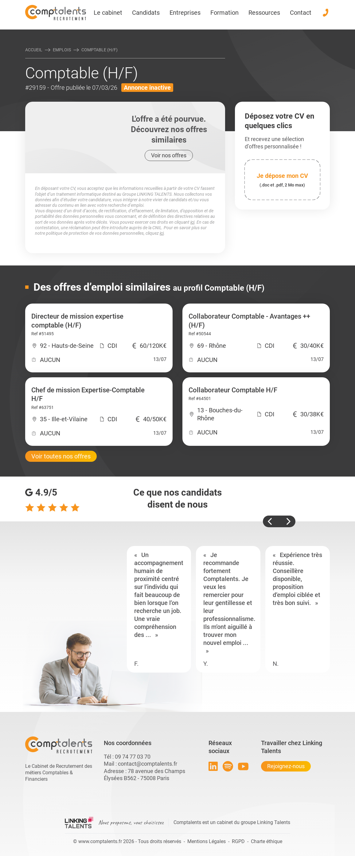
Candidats (146, 12)
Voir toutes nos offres (61, 456)
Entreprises (185, 12)
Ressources (264, 12)
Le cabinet (108, 12)
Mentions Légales (206, 841)
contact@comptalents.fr (147, 763)
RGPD (238, 841)
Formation (224, 12)
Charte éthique (266, 841)
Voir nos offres (168, 155)
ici (192, 222)
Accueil (33, 49)
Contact (300, 12)
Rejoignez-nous (286, 766)
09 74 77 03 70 (132, 756)
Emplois (62, 49)
